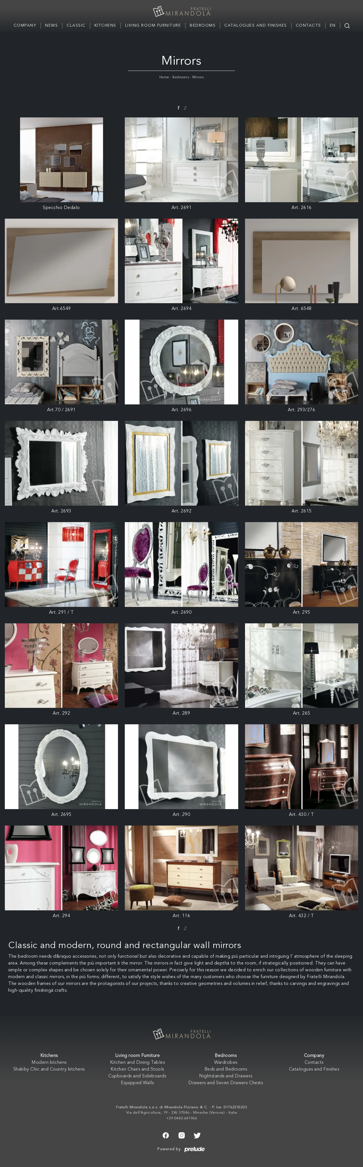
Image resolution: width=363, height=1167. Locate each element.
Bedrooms (203, 26)
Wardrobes (225, 1062)
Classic (76, 26)
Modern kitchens (49, 1062)
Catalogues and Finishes (255, 26)
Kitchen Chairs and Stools (137, 1069)
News (51, 26)
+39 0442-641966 (181, 1118)
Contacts (308, 26)
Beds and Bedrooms (225, 1069)
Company (25, 26)
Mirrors (198, 77)
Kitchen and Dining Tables (137, 1062)
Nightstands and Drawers (225, 1076)
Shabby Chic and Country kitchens (49, 1069)
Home (164, 77)
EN (333, 26)
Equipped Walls (137, 1083)
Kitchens (105, 26)
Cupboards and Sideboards (137, 1076)
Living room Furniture (153, 26)
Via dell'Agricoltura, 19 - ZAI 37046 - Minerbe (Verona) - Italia (181, 1113)
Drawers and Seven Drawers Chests (225, 1083)
